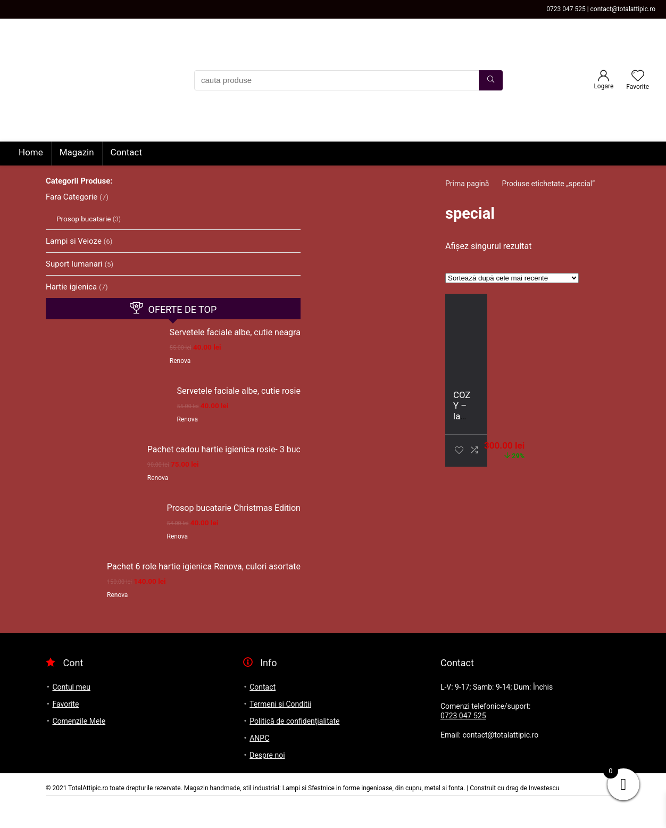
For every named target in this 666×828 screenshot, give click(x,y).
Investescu (544, 788)
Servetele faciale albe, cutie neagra (235, 332)
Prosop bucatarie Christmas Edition (234, 508)
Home (31, 152)
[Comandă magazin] (512, 278)
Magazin (77, 152)
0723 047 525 (463, 715)
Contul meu (71, 687)
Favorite (65, 704)
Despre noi (267, 755)
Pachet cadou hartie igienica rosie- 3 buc (224, 449)
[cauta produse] (491, 80)
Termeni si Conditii (280, 704)
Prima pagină (467, 183)
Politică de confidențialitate (294, 721)
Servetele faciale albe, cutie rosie (239, 391)
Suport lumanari (74, 264)
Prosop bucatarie (83, 218)
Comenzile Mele (78, 721)
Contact (126, 152)
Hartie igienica (71, 287)
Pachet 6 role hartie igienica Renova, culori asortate (204, 566)
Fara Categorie (71, 197)
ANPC (259, 738)
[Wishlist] (637, 76)
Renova (180, 361)
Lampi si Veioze (74, 241)
